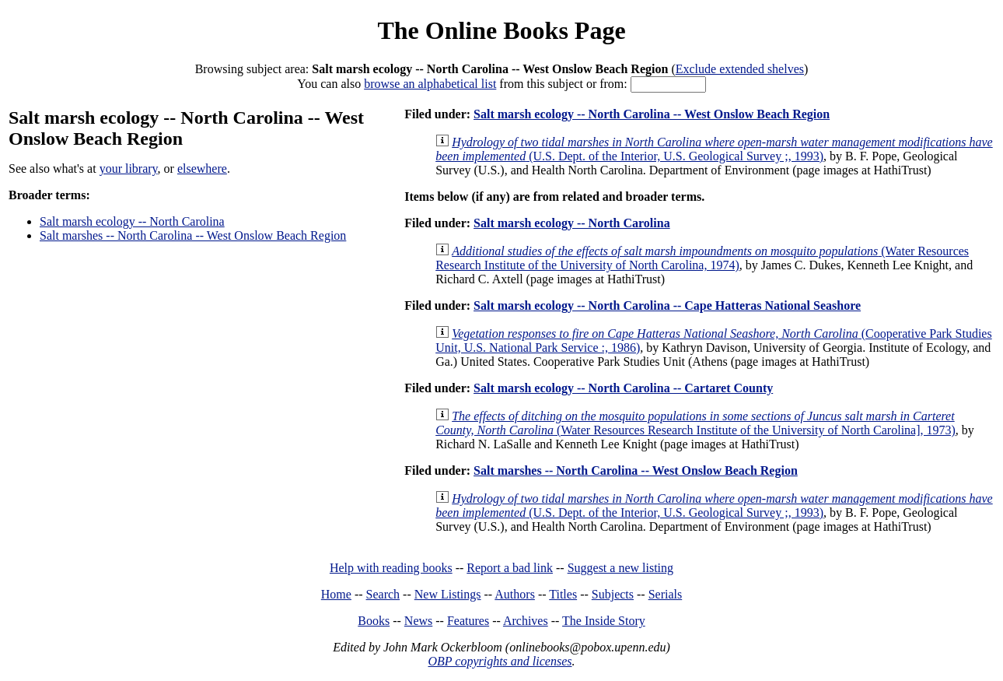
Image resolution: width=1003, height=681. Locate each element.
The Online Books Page (501, 30)
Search (383, 594)
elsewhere (202, 168)
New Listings (447, 594)
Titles (563, 594)
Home (336, 594)
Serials (665, 594)
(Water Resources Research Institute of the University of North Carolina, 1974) (702, 258)
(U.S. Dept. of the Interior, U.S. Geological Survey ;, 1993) (714, 149)
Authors (515, 594)
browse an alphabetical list (430, 83)
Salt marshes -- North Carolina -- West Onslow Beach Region (193, 235)
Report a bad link (510, 567)
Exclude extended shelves (740, 68)
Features (468, 620)
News (418, 620)
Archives (525, 620)
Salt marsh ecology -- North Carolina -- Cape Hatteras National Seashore (667, 305)
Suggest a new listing (620, 567)
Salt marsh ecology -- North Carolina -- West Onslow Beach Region (652, 114)
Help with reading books (391, 567)
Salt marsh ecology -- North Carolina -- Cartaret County (623, 388)
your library (129, 168)
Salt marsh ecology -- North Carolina (132, 221)
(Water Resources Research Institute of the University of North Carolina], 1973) (695, 423)
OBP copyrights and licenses (499, 661)
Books (374, 620)
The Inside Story (603, 620)
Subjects (613, 594)
